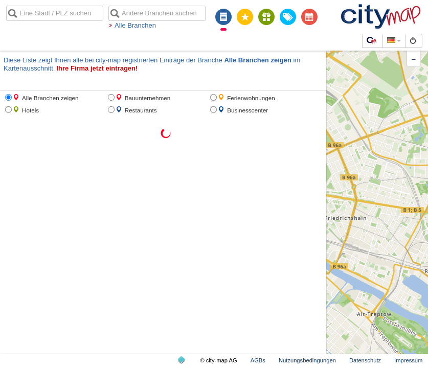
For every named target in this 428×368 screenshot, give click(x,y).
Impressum (408, 360)
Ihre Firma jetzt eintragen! (97, 68)
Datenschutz (365, 360)
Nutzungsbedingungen (307, 360)
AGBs (258, 360)
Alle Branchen (135, 25)
